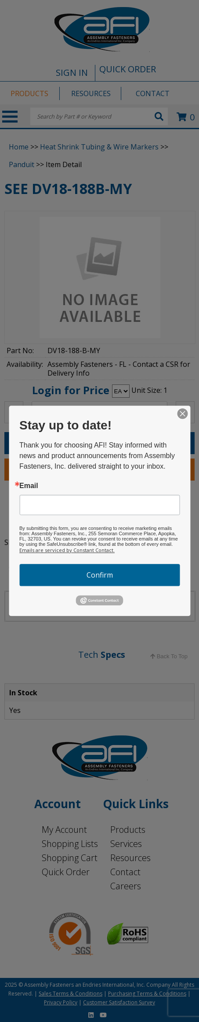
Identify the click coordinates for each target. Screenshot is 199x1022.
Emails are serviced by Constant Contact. (67, 550)
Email (28, 485)
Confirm (100, 575)
